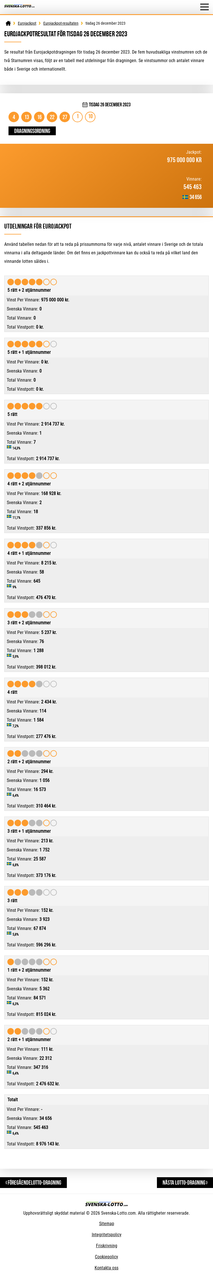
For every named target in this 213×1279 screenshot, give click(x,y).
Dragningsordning (32, 131)
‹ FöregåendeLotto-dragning (33, 1182)
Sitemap (106, 1223)
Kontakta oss (106, 1267)
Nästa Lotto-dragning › (185, 1182)
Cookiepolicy (106, 1256)
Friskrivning (106, 1245)
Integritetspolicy (107, 1234)
